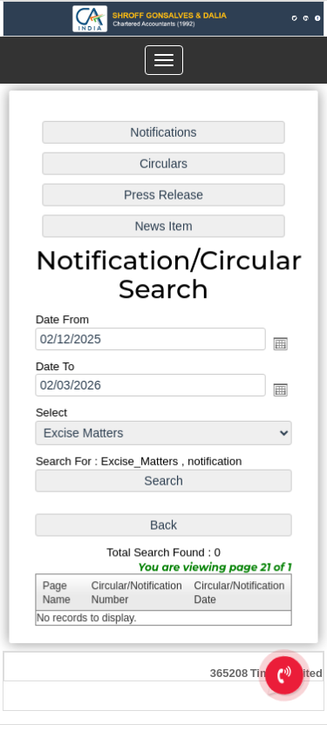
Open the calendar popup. (279, 344)
